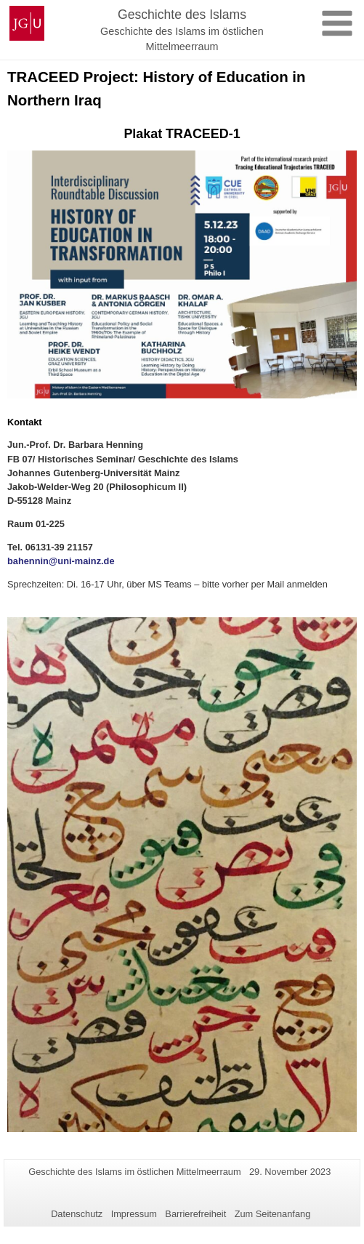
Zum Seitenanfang (273, 1213)
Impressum (134, 1213)
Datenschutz (76, 1213)
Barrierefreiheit (195, 1213)
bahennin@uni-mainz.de (61, 560)
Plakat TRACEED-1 (182, 134)
